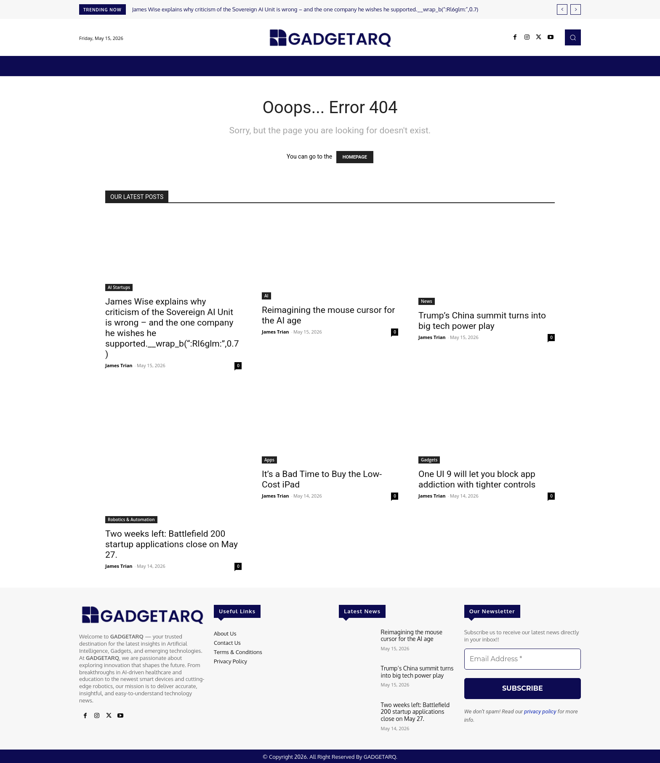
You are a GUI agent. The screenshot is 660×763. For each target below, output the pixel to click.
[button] (573, 37)
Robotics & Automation (131, 519)
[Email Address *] (522, 659)
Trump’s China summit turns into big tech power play (482, 320)
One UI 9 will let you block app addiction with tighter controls (476, 479)
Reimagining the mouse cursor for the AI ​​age (418, 635)
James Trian (119, 365)
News (426, 301)
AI (266, 296)
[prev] (562, 9)
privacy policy (540, 711)
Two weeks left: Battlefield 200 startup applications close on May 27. (171, 544)
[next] (575, 9)
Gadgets (429, 460)
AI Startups (119, 287)
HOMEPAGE (355, 157)
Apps (269, 460)
